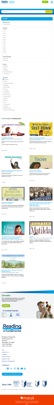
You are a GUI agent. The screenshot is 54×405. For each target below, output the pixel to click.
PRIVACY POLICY (6, 356)
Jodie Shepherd (9, 171)
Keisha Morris (38, 139)
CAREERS (4, 354)
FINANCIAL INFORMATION (8, 361)
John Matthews (9, 203)
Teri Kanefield (36, 206)
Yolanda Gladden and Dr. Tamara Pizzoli (42, 139)
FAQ (3, 350)
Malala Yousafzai (9, 239)
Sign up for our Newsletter (12, 374)
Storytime (8, 139)
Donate (6, 305)
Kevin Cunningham (38, 171)
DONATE (45, 1)
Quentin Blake (49, 238)
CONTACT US (5, 352)
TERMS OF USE (6, 359)
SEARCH (49, 11)
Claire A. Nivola (15, 272)
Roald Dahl (36, 238)
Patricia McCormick (19, 239)
